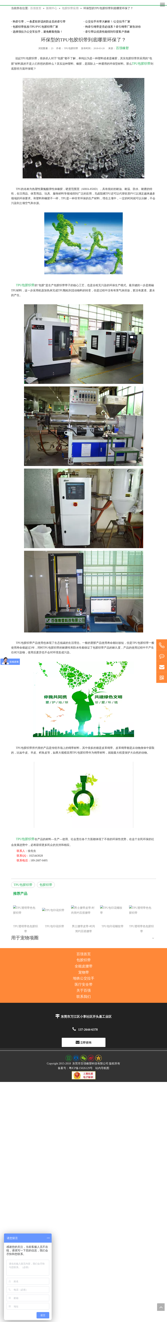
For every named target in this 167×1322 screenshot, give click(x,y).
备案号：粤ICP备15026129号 (75, 1028)
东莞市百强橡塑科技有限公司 (90, 1023)
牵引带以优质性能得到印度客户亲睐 (107, 31)
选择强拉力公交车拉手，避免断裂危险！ (38, 31)
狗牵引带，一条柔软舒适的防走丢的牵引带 (39, 21)
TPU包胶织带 (141, 63)
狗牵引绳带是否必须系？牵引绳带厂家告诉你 (113, 26)
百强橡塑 (122, 48)
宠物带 (83, 932)
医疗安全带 (84, 945)
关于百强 (83, 951)
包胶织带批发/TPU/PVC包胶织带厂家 (35, 26)
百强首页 (83, 914)
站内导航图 (102, 1028)
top (161, 1307)
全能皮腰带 (84, 926)
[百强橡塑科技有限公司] (83, 2)
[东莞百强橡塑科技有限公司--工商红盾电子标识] (83, 1035)
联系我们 (83, 957)
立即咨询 (84, 1002)
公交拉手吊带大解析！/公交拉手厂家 (107, 21)
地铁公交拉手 (83, 939)
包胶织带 (46, 884)
